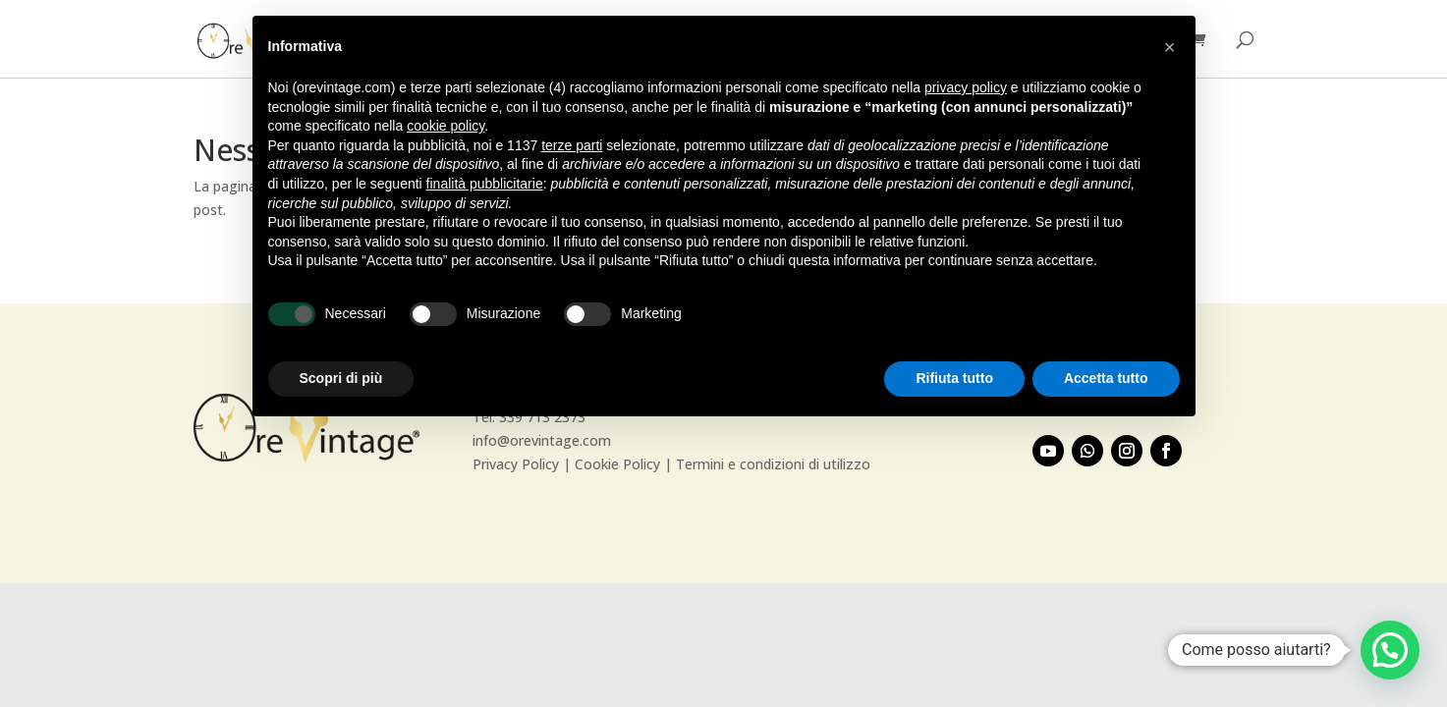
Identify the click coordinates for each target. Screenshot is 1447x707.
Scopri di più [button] (341, 378)
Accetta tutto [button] (1106, 378)
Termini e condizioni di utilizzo (773, 464)
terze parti (571, 145)
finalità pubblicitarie (484, 183)
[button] (1390, 650)
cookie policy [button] (445, 126)
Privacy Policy (516, 464)
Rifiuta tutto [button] (954, 378)
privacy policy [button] (965, 87)
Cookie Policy (617, 464)
